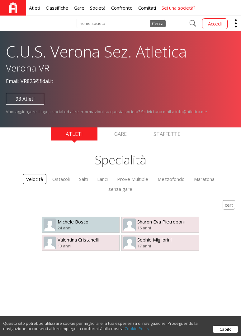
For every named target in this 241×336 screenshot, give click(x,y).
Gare (79, 8)
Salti (83, 179)
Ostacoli (61, 179)
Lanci (102, 179)
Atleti (34, 8)
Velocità (34, 179)
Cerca (157, 23)
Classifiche (57, 8)
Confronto (122, 8)
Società (98, 8)
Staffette (167, 134)
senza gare (120, 189)
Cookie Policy (137, 329)
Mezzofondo (171, 179)
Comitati (147, 8)
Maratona (204, 179)
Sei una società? (179, 8)
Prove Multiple (132, 179)
